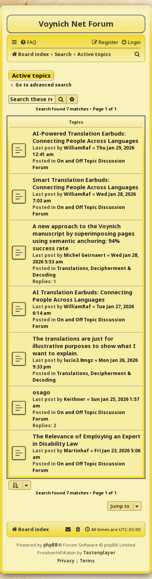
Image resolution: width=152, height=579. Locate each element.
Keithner (74, 399)
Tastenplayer (99, 552)
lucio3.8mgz (78, 360)
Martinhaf (76, 450)
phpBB (50, 545)
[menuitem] (28, 42)
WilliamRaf (77, 147)
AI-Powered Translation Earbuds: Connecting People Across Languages (85, 137)
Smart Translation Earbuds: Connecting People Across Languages (85, 183)
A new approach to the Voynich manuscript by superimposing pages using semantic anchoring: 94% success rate (83, 237)
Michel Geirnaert (85, 255)
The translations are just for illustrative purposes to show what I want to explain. (84, 346)
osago (41, 392)
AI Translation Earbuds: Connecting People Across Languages (82, 296)
